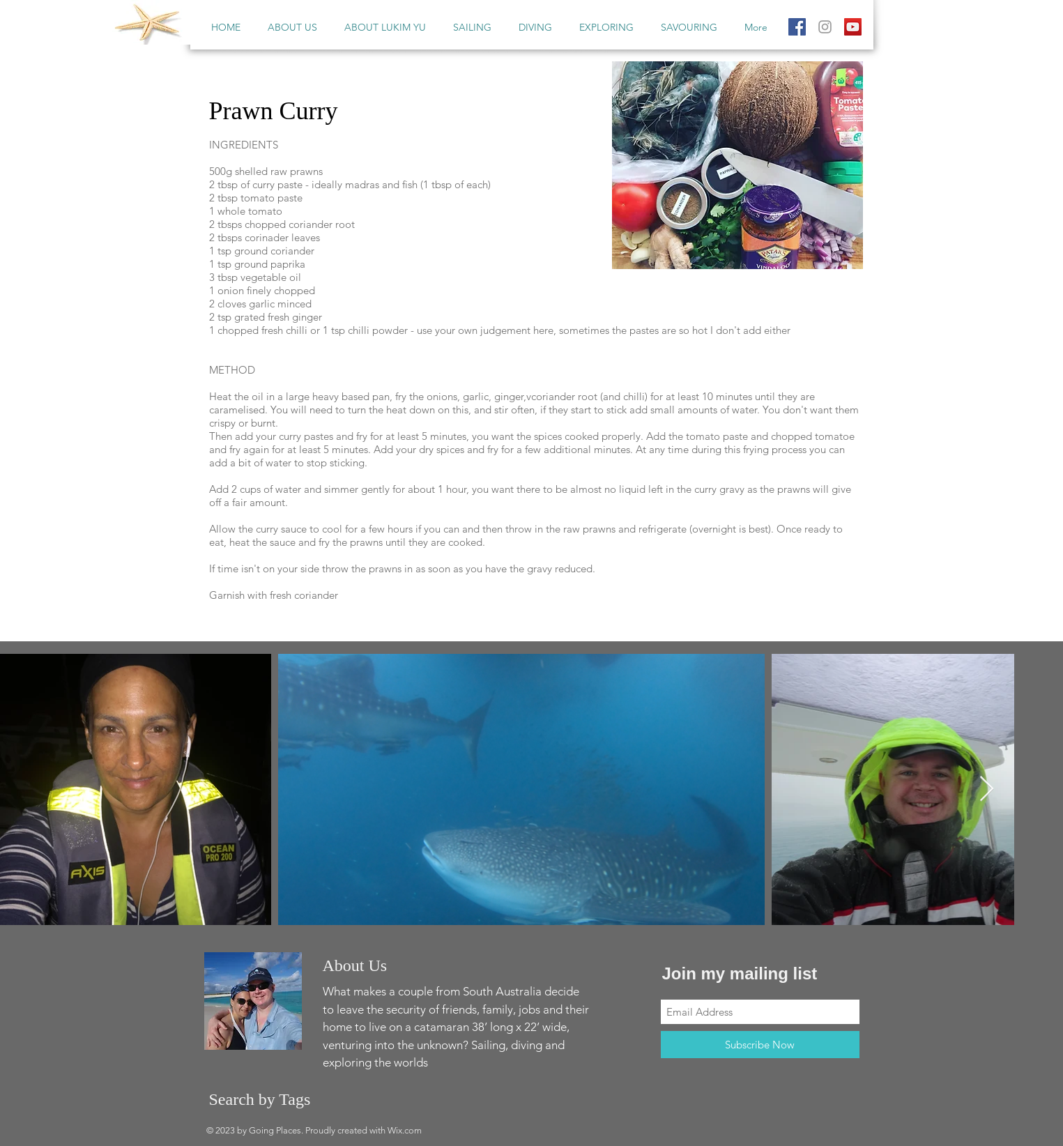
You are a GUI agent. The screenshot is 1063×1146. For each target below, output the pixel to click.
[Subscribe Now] (760, 1044)
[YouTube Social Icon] (853, 27)
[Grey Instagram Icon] (825, 27)
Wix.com (405, 1130)
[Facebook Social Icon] (797, 27)
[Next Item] (987, 789)
